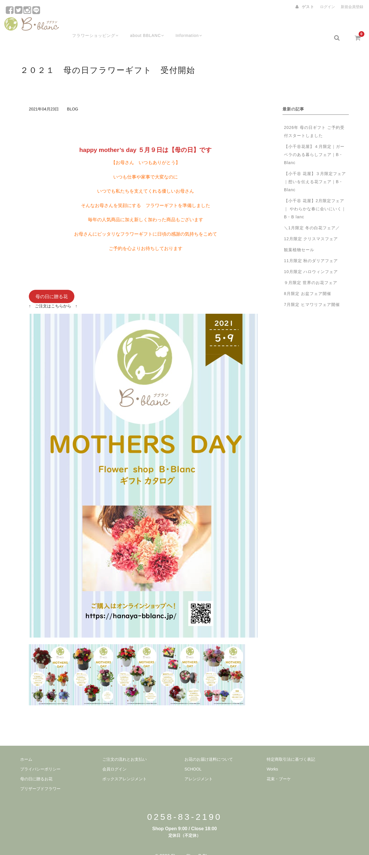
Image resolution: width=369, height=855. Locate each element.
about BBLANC (142, 25)
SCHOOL (193, 756)
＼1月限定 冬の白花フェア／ (312, 215)
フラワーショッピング (89, 25)
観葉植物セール (299, 237)
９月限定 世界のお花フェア (313, 270)
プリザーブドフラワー (40, 776)
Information (186, 25)
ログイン (327, 7)
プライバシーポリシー (40, 756)
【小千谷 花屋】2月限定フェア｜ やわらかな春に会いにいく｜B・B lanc (315, 196)
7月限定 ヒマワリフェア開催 (312, 292)
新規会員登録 (352, 7)
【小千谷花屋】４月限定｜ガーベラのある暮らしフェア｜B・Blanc (314, 141)
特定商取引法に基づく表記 (291, 746)
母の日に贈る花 (51, 283)
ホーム (26, 746)
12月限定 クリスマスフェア (311, 226)
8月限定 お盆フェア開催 (307, 281)
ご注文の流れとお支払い (124, 746)
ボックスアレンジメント (124, 766)
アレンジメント (198, 766)
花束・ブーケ (279, 766)
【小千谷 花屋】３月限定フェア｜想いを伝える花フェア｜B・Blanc (315, 169)
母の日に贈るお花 (36, 766)
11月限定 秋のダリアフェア (311, 248)
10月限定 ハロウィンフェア (311, 259)
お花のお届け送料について (208, 746)
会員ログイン (114, 756)
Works (272, 756)
